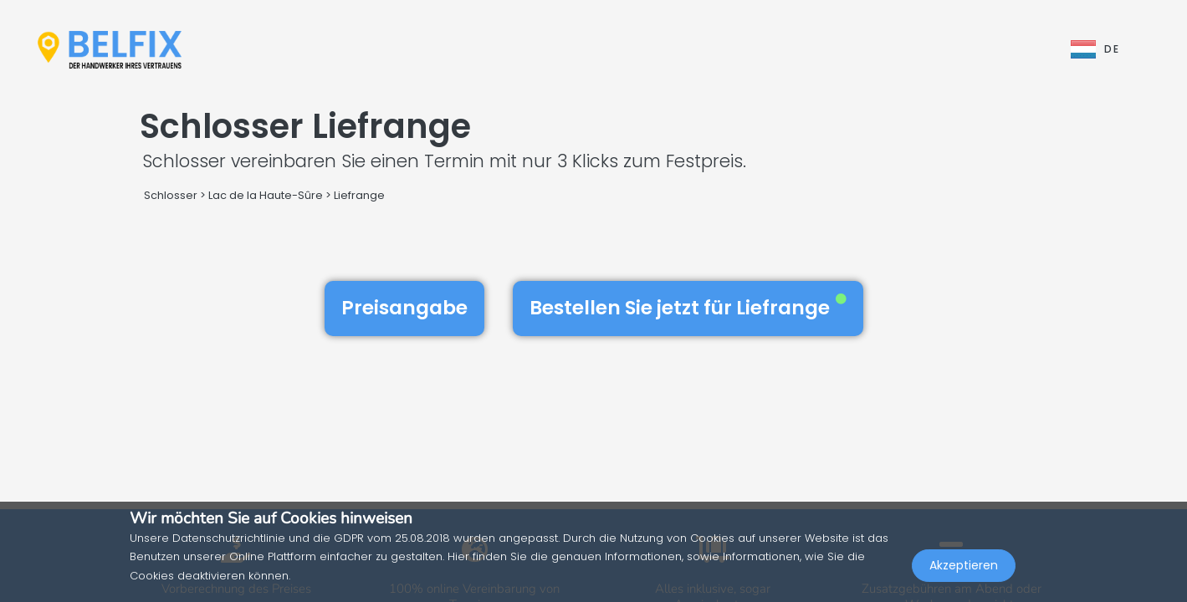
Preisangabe (404, 307)
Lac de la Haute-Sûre (265, 195)
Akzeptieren (963, 565)
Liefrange (359, 195)
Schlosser (170, 195)
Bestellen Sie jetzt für (688, 307)
